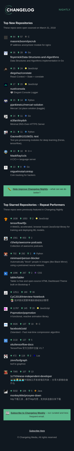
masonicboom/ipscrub (23, 41)
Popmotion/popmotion (23, 312)
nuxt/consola (17, 88)
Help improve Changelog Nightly (30, 189)
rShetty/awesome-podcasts (26, 242)
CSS (38, 273)
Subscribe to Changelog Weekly (28, 413)
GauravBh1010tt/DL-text (24, 136)
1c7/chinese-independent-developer (31, 376)
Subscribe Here (37, 430)
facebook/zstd (18, 328)
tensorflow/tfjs (18, 223)
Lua (37, 355)
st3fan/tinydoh (18, 120)
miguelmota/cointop (21, 171)
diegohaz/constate (21, 72)
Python (29, 100)
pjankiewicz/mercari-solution (26, 104)
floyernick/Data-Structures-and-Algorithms (34, 57)
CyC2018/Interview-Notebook (27, 296)
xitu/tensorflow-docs (22, 344)
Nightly (65, 9)
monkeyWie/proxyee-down (25, 395)
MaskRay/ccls (18, 155)
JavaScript (31, 68)
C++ (28, 151)
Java (38, 391)
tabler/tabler (17, 277)
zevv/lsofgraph (18, 360)
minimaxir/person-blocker (25, 258)
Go (28, 52)
